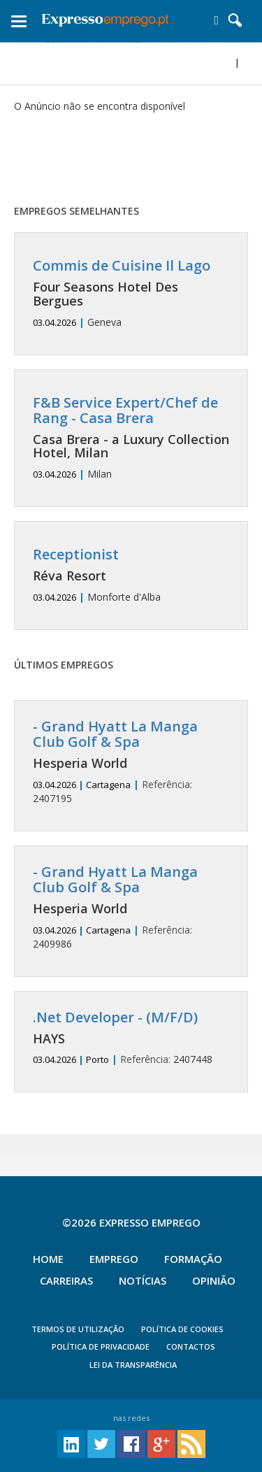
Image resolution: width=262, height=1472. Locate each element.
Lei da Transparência (133, 1364)
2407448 (131, 1038)
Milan (131, 438)
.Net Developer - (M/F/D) (115, 1017)
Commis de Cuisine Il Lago (121, 265)
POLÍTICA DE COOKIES (182, 1329)
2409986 (131, 907)
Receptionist (76, 554)
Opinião (213, 1280)
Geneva (131, 293)
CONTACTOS (190, 1346)
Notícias (142, 1280)
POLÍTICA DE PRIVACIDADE (101, 1346)
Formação (193, 1259)
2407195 (131, 762)
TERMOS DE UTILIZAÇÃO (77, 1329)
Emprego (113, 1259)
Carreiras (66, 1280)
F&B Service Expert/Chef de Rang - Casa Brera (125, 410)
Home (48, 1259)
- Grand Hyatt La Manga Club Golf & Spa (115, 734)
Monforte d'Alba (131, 575)
